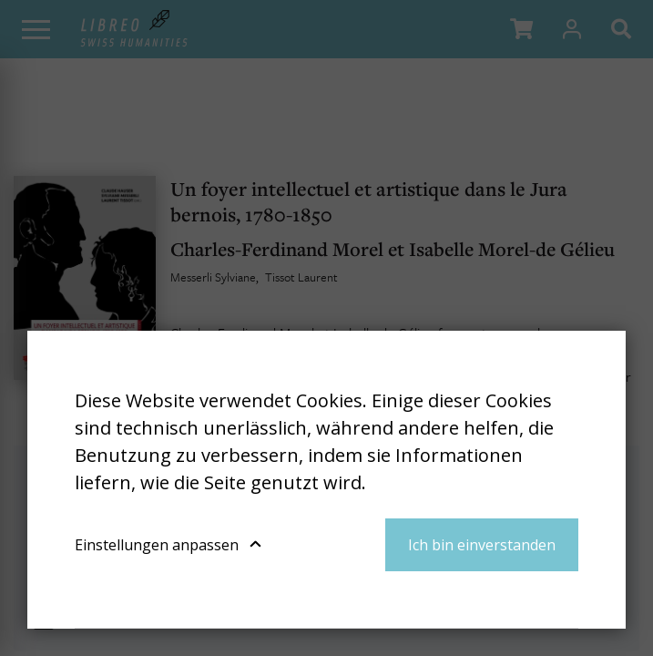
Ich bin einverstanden (482, 545)
